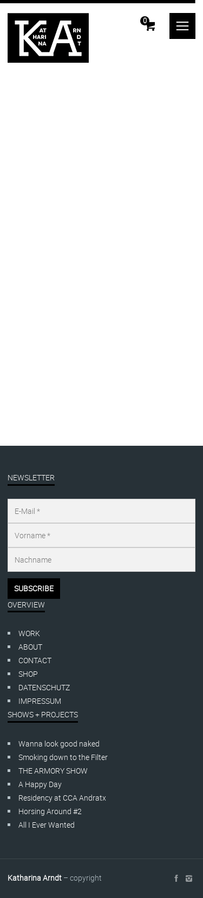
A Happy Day (40, 784)
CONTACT (34, 660)
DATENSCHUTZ (44, 687)
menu (182, 26)
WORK (29, 633)
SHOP (28, 674)
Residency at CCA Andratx (62, 798)
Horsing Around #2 (50, 811)
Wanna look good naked (59, 743)
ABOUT (30, 647)
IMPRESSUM (39, 701)
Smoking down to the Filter (63, 757)
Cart (144, 20)
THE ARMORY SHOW (53, 770)
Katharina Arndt (35, 878)
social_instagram (188, 878)
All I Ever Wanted (46, 825)
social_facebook (175, 878)
